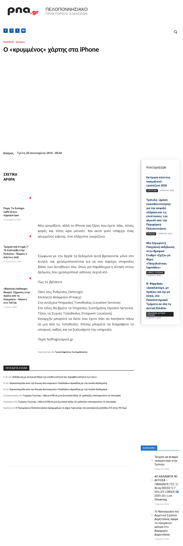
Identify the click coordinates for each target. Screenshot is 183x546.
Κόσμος (20, 41)
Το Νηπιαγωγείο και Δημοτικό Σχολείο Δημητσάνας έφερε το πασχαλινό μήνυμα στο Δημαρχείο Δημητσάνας (167, 521)
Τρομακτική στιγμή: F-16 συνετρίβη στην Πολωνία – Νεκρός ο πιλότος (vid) (16, 250)
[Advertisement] (68, 442)
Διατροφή (152, 190)
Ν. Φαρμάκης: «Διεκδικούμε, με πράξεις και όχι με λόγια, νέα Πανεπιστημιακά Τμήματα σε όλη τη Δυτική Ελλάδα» (160, 294)
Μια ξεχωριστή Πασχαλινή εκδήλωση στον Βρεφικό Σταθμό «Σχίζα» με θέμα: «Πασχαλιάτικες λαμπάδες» (158, 254)
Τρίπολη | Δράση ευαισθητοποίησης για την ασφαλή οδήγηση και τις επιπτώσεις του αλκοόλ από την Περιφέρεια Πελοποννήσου (160, 214)
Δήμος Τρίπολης (155, 271)
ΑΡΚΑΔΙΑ (151, 233)
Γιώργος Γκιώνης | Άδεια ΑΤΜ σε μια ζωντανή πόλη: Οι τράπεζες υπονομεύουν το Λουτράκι (71, 395)
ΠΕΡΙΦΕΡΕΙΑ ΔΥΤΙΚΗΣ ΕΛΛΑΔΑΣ (156, 312)
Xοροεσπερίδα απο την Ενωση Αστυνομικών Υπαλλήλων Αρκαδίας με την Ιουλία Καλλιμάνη (58, 383)
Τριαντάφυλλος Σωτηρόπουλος (71, 352)
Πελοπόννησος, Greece (135, 16)
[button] (175, 32)
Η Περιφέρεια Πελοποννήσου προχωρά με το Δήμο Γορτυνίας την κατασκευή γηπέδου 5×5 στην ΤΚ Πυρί (71, 407)
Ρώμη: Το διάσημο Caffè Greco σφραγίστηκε (15, 211)
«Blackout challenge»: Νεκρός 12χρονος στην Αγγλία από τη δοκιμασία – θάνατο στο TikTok (16, 295)
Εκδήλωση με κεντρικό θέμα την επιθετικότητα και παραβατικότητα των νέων (54, 376)
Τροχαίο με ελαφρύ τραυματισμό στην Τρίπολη (166, 459)
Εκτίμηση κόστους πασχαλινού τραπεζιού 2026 (159, 181)
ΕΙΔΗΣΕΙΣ (8, 41)
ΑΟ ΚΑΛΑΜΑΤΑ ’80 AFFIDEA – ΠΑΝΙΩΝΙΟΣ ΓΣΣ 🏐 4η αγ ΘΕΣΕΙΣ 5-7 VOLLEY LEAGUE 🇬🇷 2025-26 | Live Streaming (167, 486)
